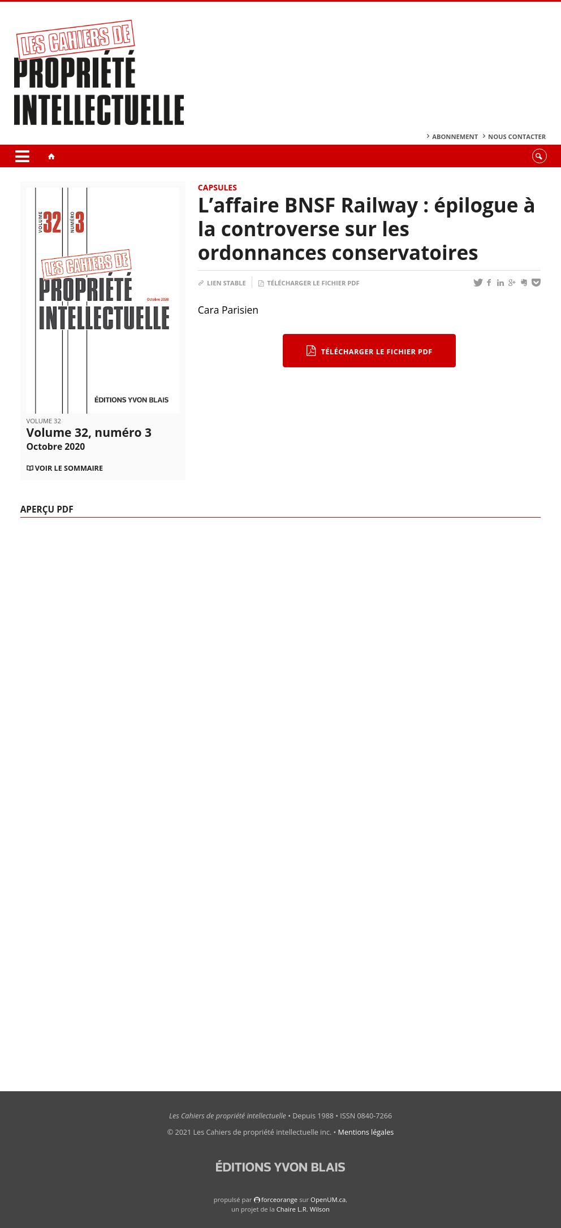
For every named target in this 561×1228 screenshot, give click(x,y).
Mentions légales (366, 1132)
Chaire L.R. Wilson (303, 1209)
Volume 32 (44, 420)
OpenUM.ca (328, 1199)
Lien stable (222, 283)
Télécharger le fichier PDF (309, 283)
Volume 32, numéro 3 (89, 438)
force (279, 1199)
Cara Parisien (228, 309)
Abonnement (455, 136)
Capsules (217, 187)
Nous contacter (517, 136)
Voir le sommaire (69, 468)
